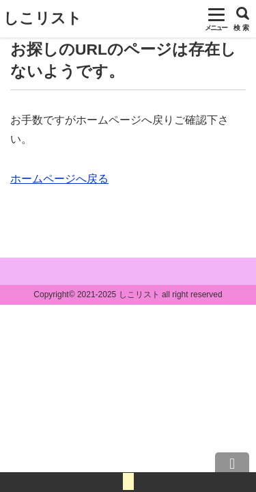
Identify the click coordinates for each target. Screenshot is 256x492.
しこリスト (42, 18)
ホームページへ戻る (59, 178)
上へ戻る (232, 468)
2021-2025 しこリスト (118, 294)
